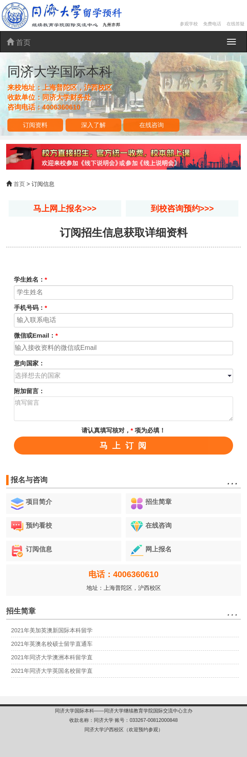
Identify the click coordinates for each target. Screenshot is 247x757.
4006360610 (61, 107)
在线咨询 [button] (151, 124)
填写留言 (123, 408)
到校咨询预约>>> (182, 208)
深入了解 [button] (93, 124)
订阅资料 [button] (35, 124)
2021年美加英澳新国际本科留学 (52, 630)
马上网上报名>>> (64, 208)
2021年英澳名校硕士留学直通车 (52, 644)
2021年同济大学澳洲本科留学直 (52, 657)
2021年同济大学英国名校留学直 (52, 670)
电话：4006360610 (123, 574)
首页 (19, 42)
